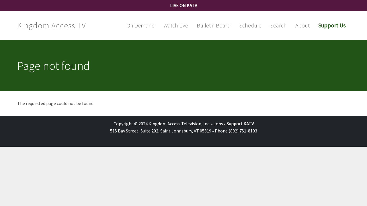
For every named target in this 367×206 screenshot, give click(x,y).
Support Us (331, 25)
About (302, 25)
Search (278, 25)
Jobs (218, 123)
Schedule (250, 25)
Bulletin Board (214, 25)
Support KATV (240, 123)
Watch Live (175, 25)
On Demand (140, 25)
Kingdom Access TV (51, 25)
